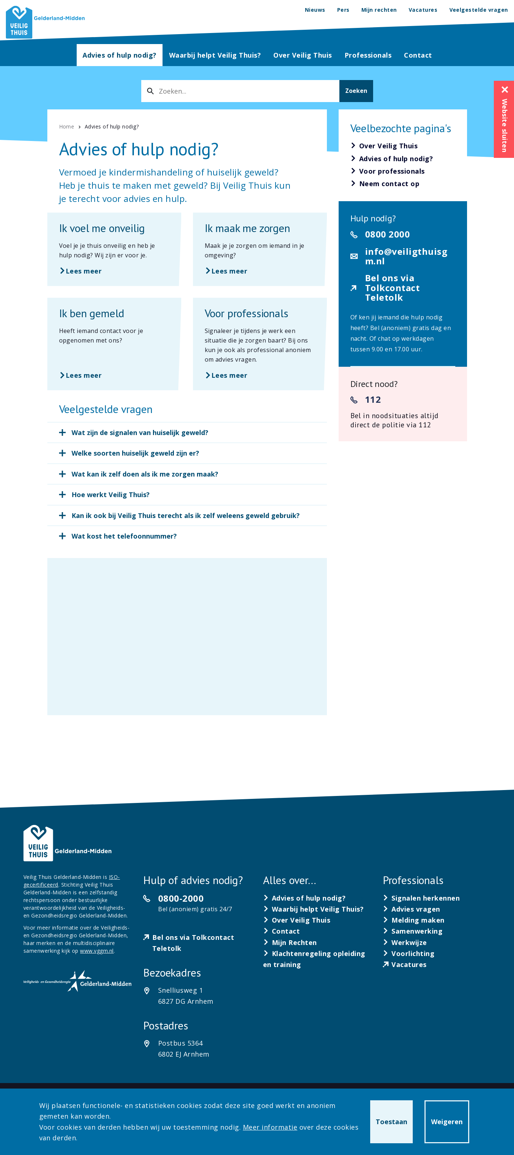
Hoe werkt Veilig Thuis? (111, 494)
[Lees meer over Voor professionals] (260, 344)
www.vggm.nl (97, 950)
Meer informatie (270, 1127)
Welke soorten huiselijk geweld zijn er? (135, 453)
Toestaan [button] (391, 1121)
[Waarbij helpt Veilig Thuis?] (313, 909)
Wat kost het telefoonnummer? (124, 536)
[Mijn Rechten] (290, 942)
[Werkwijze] (405, 942)
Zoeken (356, 91)
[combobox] (240, 91)
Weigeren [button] (447, 1121)
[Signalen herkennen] (421, 898)
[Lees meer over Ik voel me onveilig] (114, 249)
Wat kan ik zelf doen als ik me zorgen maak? (145, 474)
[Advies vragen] (411, 909)
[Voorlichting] (409, 953)
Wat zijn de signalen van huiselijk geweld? (140, 432)
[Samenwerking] (413, 931)
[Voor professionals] (387, 171)
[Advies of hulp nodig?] (391, 158)
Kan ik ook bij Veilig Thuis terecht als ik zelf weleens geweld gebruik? (186, 515)
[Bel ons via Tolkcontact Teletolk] (197, 943)
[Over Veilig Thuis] (384, 146)
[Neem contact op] (385, 183)
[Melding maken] (414, 920)
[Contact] (281, 931)
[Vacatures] (405, 964)
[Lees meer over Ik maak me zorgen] (260, 249)
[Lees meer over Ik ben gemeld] (114, 344)
